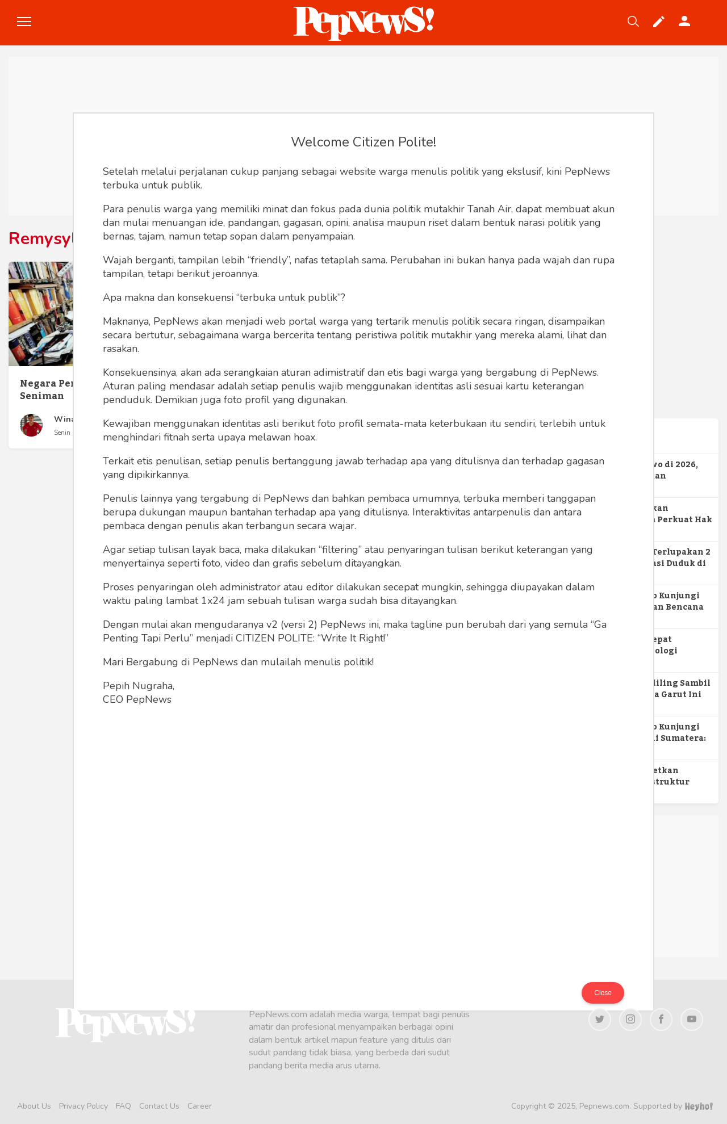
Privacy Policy (83, 1106)
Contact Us (159, 1106)
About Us (34, 1106)
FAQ (123, 1106)
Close (603, 993)
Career (199, 1106)
